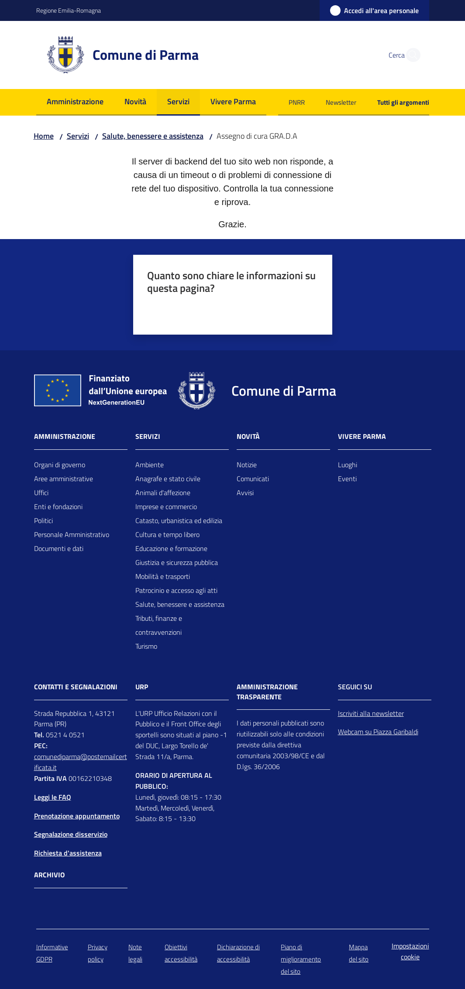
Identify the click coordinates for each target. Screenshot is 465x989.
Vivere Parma (362, 436)
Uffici (41, 492)
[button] (410, 54)
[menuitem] (75, 102)
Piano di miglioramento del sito (301, 959)
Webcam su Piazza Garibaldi (378, 731)
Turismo (146, 646)
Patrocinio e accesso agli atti (176, 590)
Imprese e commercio (166, 506)
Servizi (78, 136)
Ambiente (149, 464)
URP (141, 687)
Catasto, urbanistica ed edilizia (178, 520)
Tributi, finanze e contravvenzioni (158, 625)
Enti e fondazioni (58, 506)
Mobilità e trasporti (162, 576)
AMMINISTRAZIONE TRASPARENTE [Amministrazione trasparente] (267, 692)
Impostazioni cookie (410, 951)
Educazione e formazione (171, 548)
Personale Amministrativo (71, 534)
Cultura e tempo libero (167, 534)
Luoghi (347, 464)
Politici (43, 520)
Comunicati (253, 478)
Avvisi (245, 492)
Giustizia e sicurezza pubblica (176, 562)
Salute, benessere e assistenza (152, 136)
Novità (248, 436)
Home (44, 136)
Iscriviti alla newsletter (371, 713)
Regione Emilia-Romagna (68, 10)
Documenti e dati (58, 548)
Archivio (49, 875)
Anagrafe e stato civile (167, 478)
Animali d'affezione (162, 492)
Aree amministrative (63, 478)
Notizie (247, 464)
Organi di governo (59, 464)
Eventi (347, 478)
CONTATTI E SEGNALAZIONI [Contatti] (75, 687)
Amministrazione (64, 436)
